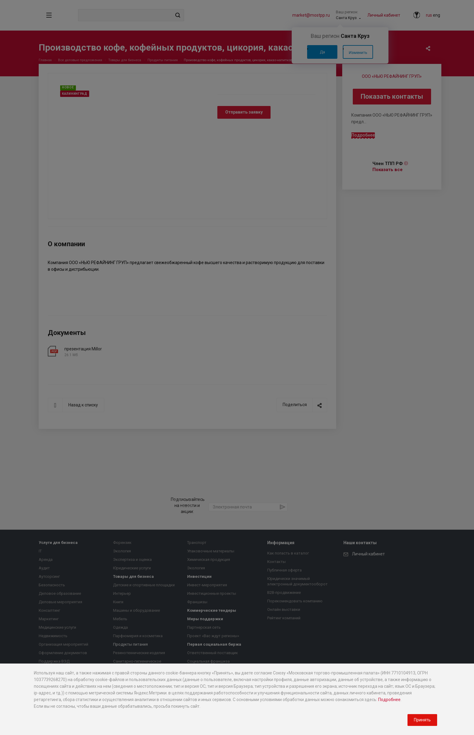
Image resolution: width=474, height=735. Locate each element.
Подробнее (389, 699)
